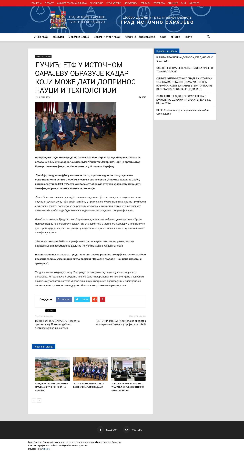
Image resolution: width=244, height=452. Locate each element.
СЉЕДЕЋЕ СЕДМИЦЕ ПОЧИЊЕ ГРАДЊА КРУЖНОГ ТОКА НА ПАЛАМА (51, 387)
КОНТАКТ (194, 3)
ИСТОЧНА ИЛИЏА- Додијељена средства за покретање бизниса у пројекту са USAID (121, 322)
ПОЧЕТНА (37, 3)
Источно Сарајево (43, 56)
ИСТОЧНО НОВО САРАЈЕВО (140, 37)
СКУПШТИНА (96, 3)
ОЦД (183, 3)
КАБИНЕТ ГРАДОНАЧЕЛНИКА (72, 3)
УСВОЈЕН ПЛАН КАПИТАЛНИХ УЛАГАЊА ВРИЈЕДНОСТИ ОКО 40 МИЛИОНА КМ (127, 387)
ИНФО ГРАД (41, 37)
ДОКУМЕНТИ (130, 3)
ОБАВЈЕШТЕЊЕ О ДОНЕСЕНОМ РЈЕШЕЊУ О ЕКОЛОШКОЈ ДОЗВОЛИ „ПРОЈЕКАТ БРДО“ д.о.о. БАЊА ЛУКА (183, 100)
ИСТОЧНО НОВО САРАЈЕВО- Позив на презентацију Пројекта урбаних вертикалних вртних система (57, 324)
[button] (208, 37)
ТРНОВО (175, 37)
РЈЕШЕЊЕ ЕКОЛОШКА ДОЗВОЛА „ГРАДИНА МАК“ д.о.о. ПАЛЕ (184, 59)
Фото (188, 37)
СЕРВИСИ (145, 3)
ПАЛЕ (163, 37)
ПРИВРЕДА (159, 3)
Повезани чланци (43, 346)
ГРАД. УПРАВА (113, 3)
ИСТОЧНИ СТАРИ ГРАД (107, 37)
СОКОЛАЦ (58, 37)
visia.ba (46, 448)
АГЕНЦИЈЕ (173, 3)
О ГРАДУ (49, 3)
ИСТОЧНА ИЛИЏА (79, 37)
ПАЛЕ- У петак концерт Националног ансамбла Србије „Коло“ (182, 112)
